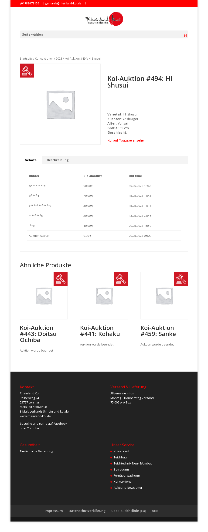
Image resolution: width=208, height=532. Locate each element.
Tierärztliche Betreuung (36, 451)
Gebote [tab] (31, 160)
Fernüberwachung (127, 475)
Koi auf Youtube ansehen (126, 140)
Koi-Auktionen (44, 59)
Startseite (26, 59)
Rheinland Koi (29, 393)
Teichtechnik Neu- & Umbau (133, 463)
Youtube (33, 428)
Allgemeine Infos (122, 393)
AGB (155, 510)
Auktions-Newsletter (128, 487)
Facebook (60, 423)
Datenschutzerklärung (87, 510)
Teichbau (120, 457)
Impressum (54, 510)
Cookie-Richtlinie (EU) (128, 510)
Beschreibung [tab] (58, 160)
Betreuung (121, 469)
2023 (59, 59)
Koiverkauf (121, 451)
